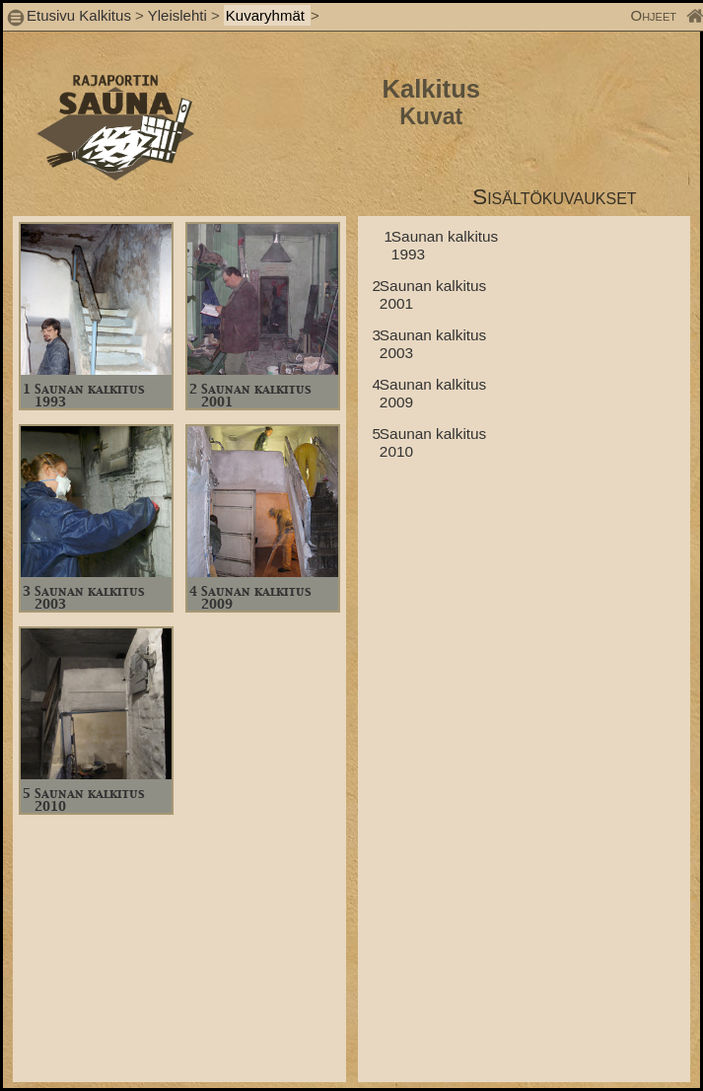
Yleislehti (177, 15)
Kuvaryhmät (267, 15)
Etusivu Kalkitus (79, 15)
